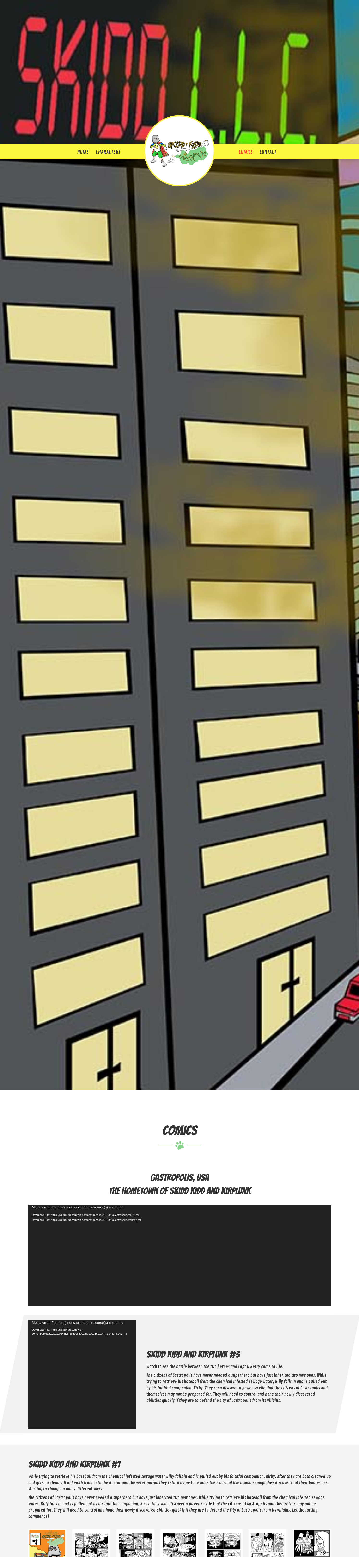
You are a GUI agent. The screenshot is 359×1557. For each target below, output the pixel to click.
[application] (179, 1255)
